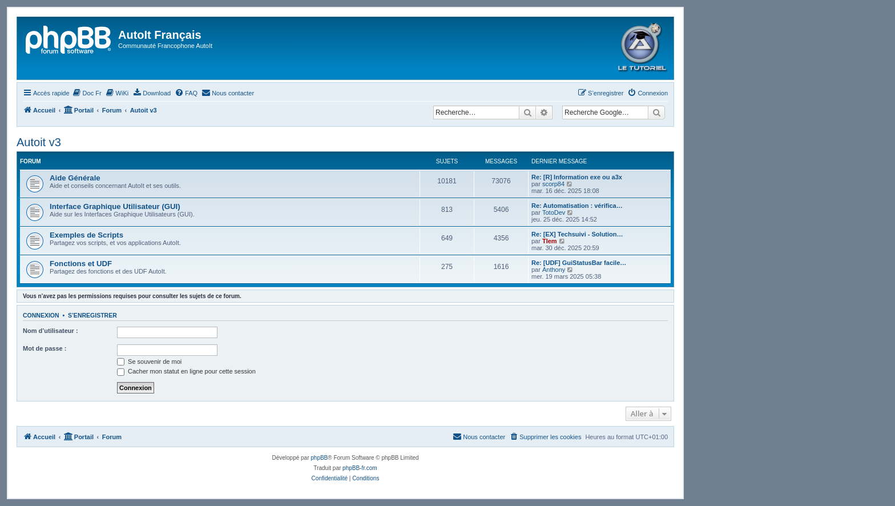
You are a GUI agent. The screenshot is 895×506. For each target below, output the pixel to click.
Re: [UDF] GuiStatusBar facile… (578, 262)
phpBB (319, 458)
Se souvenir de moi (149, 361)
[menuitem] (87, 93)
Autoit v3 (39, 142)
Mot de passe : (44, 348)
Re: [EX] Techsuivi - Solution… (577, 234)
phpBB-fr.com (359, 468)
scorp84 (553, 183)
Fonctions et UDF (81, 263)
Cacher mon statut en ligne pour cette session (186, 371)
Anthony (553, 269)
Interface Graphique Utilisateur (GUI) (115, 206)
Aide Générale (75, 178)
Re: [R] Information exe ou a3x (576, 177)
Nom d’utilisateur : (50, 330)
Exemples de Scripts (86, 235)
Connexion (41, 315)
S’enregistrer (92, 315)
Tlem (549, 241)
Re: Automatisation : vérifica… (577, 205)
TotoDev (553, 212)
